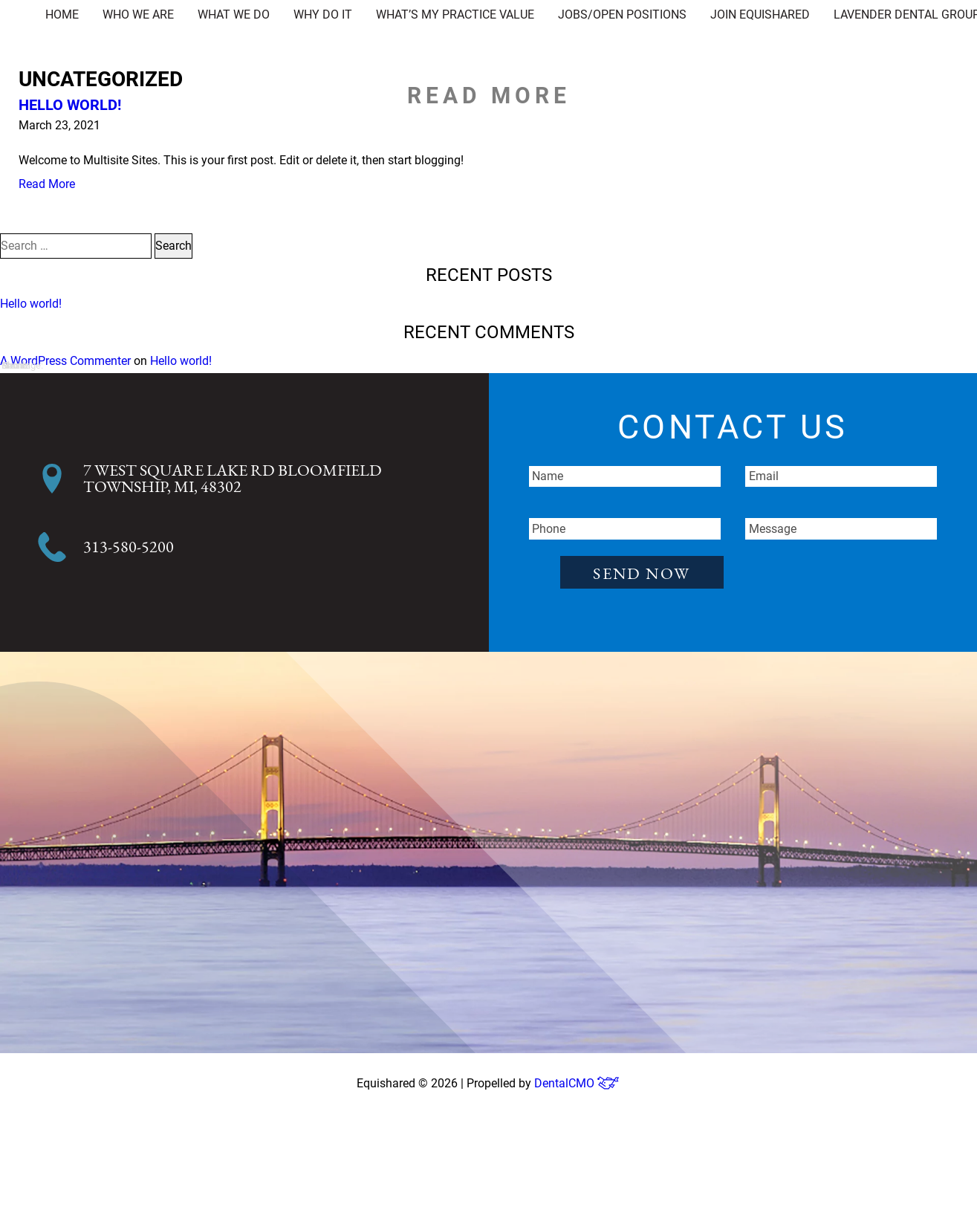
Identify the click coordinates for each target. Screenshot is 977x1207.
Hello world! (70, 105)
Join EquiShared (760, 14)
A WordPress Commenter (65, 361)
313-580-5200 (128, 547)
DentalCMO (577, 1083)
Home (62, 14)
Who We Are (138, 14)
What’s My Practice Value (455, 14)
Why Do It (322, 14)
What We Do (234, 14)
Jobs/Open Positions (622, 14)
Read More (47, 184)
